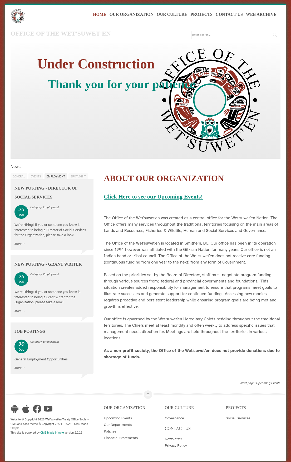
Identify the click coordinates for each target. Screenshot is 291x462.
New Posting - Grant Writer (48, 265)
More (18, 245)
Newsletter (173, 440)
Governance (174, 419)
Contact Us (231, 15)
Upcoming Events (268, 384)
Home (102, 15)
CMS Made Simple (52, 433)
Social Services (238, 419)
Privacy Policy (176, 446)
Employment (56, 177)
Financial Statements (121, 439)
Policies (110, 432)
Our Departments (118, 426)
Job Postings (29, 332)
